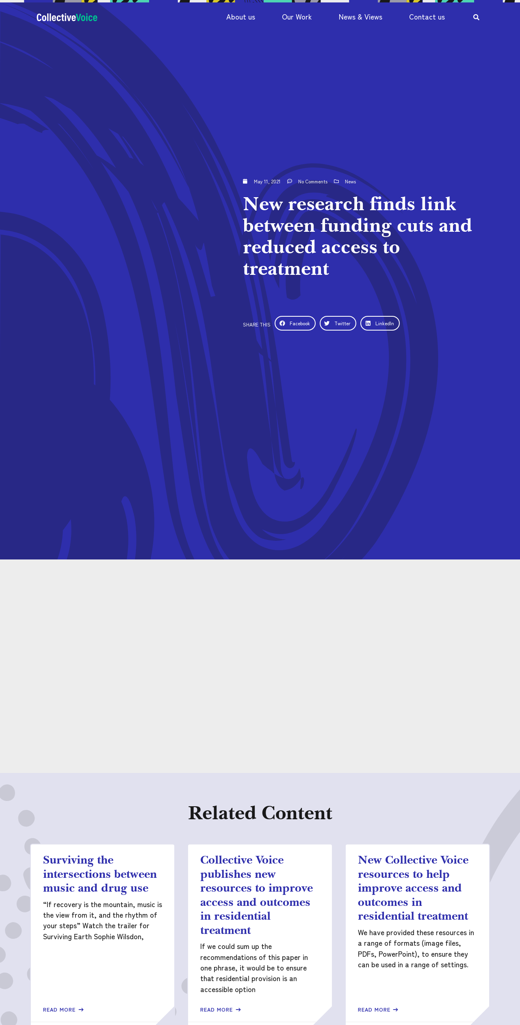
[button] (295, 323)
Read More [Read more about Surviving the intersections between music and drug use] (60, 1009)
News (350, 181)
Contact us (427, 16)
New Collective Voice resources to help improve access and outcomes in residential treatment (413, 887)
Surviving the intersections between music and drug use (100, 873)
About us (240, 16)
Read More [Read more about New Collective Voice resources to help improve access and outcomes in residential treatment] (375, 1009)
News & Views (360, 16)
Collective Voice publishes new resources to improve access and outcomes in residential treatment (256, 894)
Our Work (297, 16)
